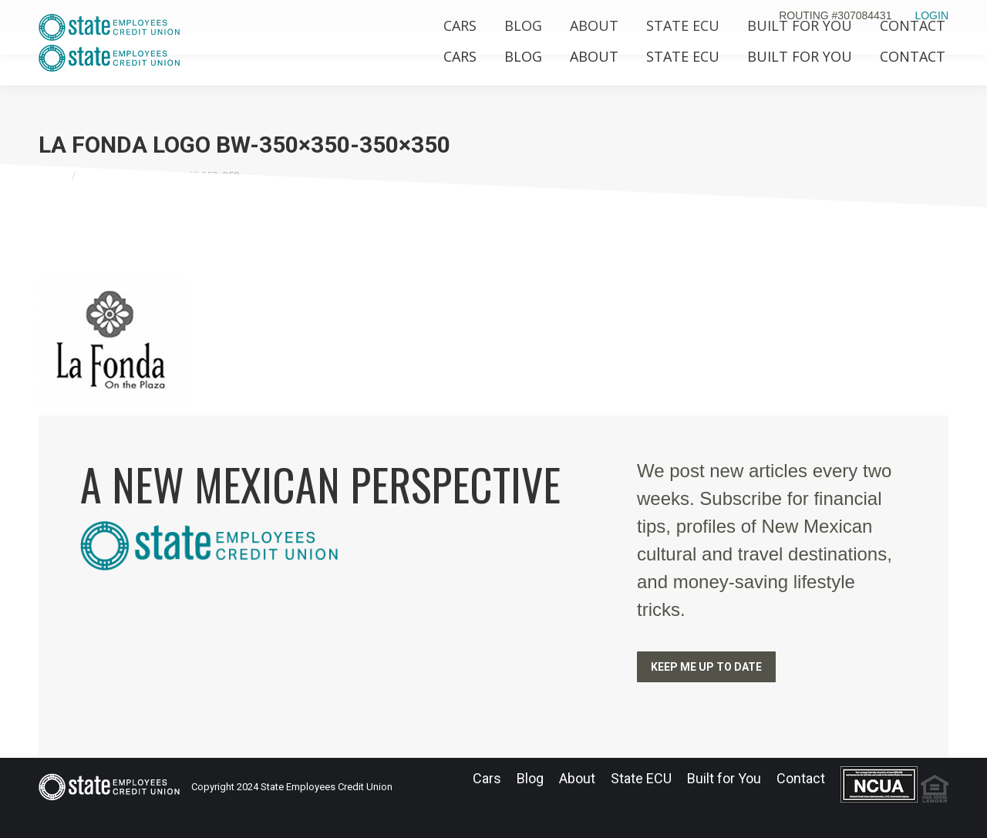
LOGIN (931, 15)
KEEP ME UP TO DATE (706, 667)
